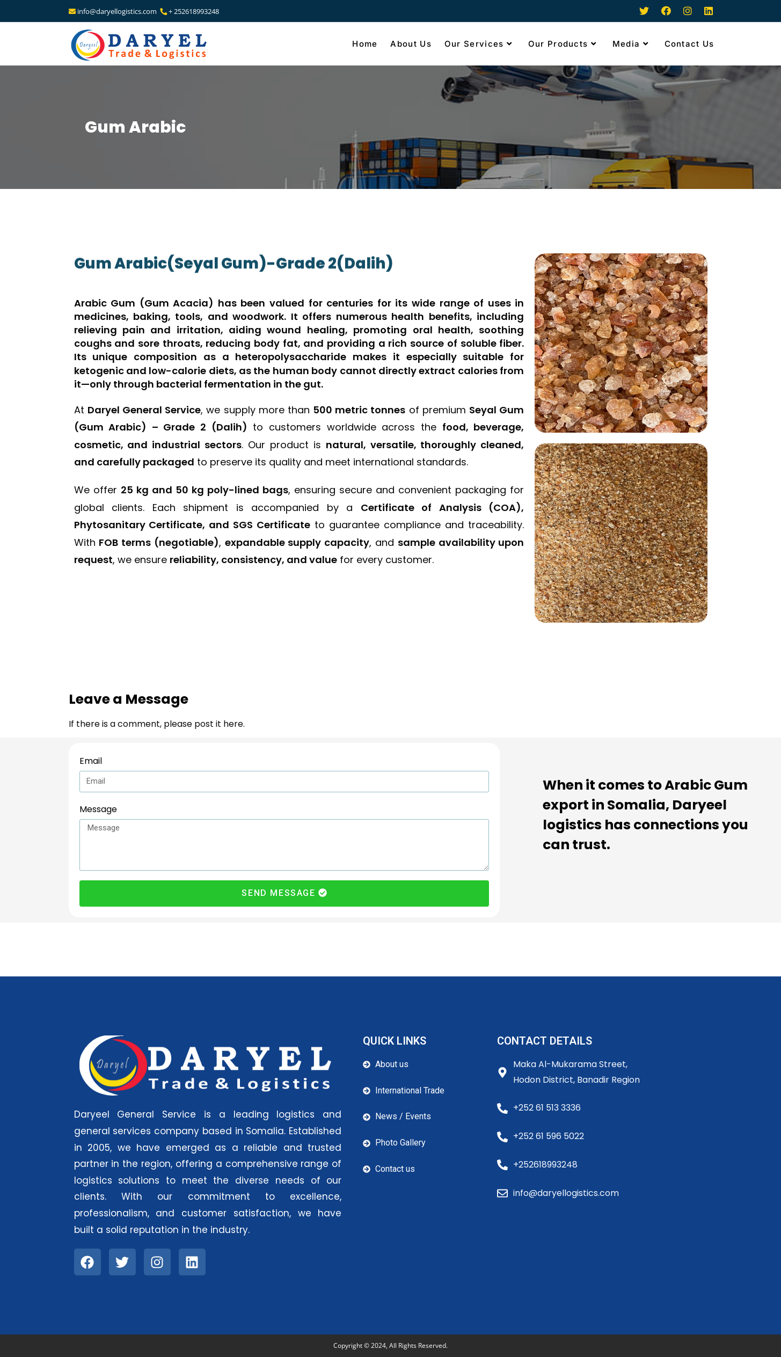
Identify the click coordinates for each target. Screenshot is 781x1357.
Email (90, 761)
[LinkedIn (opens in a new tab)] (706, 12)
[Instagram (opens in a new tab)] (687, 12)
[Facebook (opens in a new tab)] (666, 12)
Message (98, 809)
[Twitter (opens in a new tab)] (644, 12)
